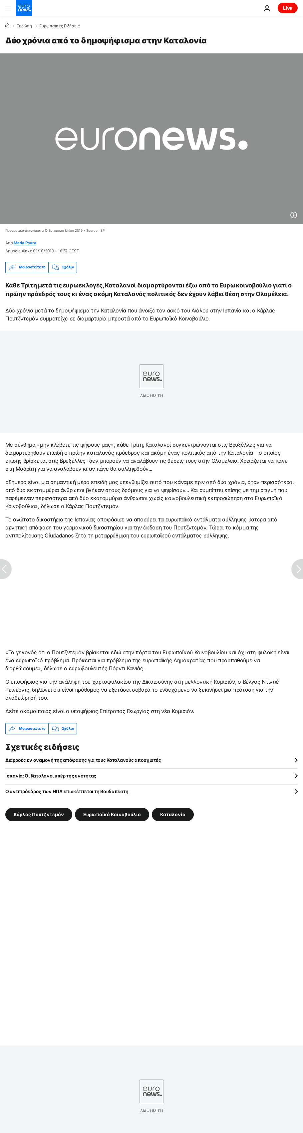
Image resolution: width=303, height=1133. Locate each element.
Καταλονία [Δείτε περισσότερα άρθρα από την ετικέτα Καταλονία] (172, 814)
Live (287, 8)
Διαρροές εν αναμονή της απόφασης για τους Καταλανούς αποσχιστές (83, 760)
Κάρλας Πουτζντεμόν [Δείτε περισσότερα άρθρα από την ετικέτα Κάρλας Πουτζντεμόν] (39, 814)
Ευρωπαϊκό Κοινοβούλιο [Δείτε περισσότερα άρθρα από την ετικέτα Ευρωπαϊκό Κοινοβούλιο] (112, 814)
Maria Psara (25, 242)
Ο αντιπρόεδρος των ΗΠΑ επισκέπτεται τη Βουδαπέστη (66, 791)
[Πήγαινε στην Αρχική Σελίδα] (24, 8)
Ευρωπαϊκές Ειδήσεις (59, 26)
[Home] (7, 25)
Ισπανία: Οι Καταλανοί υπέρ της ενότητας (50, 775)
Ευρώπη (24, 26)
